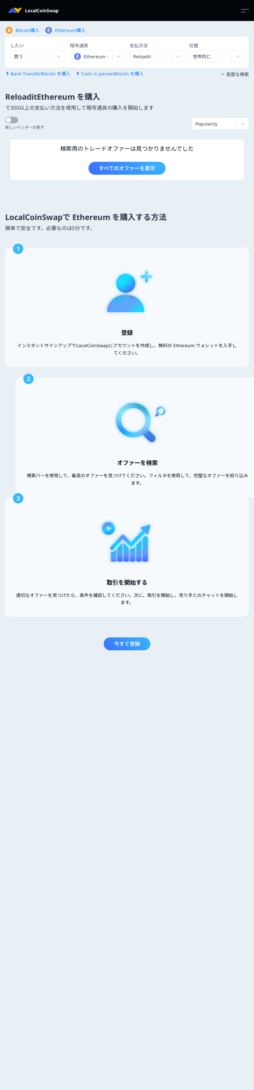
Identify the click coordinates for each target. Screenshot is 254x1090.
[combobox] (74, 56)
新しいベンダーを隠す (24, 127)
